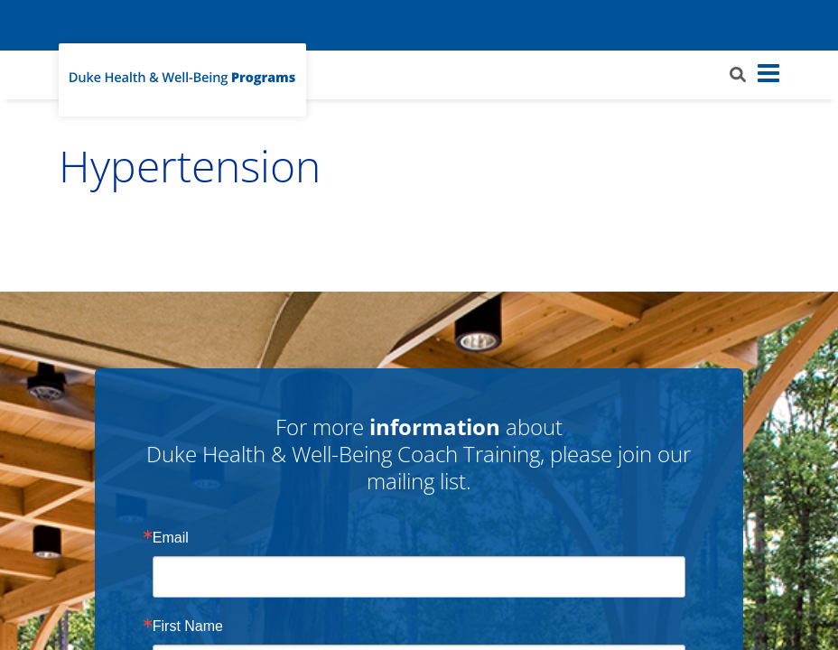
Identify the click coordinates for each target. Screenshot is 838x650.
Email (171, 538)
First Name (188, 626)
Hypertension (190, 165)
